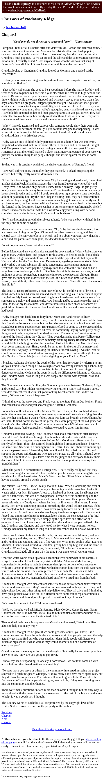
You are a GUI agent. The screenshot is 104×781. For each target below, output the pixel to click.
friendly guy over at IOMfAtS (28, 10)
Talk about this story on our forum (52, 729)
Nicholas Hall (16, 27)
